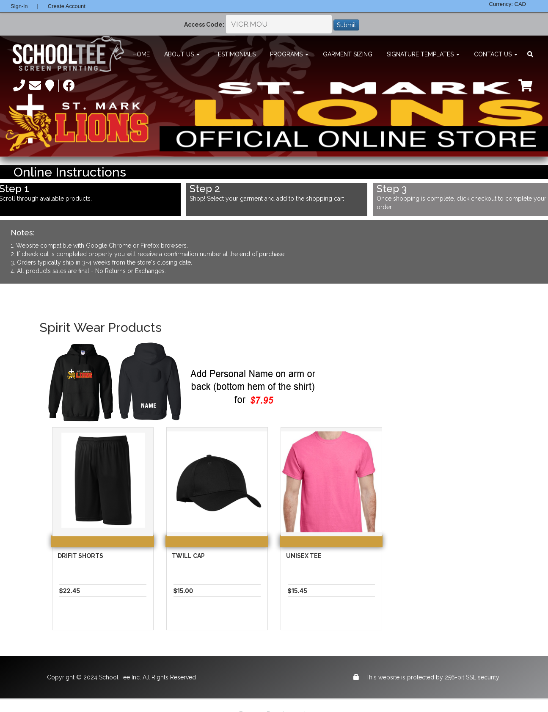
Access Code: (204, 24)
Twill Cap (188, 555)
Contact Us (496, 54)
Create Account (66, 6)
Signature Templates (423, 54)
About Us (182, 54)
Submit (346, 25)
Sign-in (19, 6)
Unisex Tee (304, 555)
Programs (289, 54)
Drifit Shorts (80, 555)
